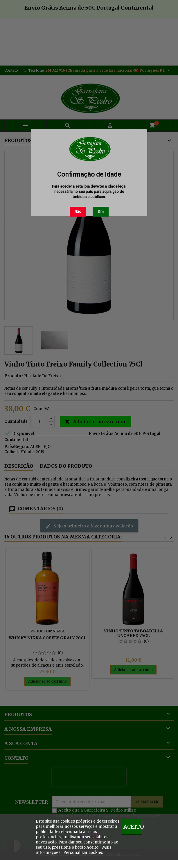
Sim (101, 212)
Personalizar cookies (83, 852)
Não (78, 212)
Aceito (133, 826)
